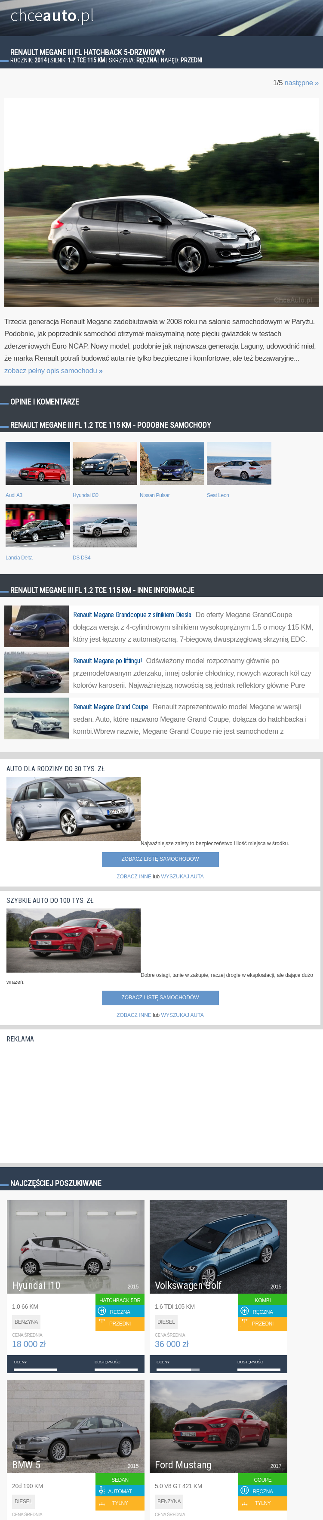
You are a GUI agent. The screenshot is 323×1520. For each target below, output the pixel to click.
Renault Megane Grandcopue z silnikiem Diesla (132, 615)
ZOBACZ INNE (134, 877)
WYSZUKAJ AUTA (182, 877)
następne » (301, 83)
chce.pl (52, 11)
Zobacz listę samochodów (160, 859)
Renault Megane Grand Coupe (110, 707)
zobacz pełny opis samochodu (53, 371)
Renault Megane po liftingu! (107, 661)
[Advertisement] (70, 1101)
